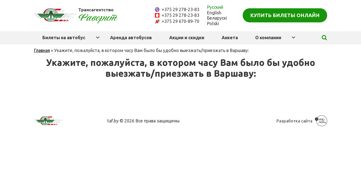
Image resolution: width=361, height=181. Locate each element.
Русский (215, 7)
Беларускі (217, 17)
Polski (213, 23)
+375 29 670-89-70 (180, 21)
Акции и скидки (186, 37)
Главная (42, 50)
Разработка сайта (294, 120)
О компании (268, 37)
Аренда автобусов (131, 37)
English (214, 12)
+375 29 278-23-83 (180, 9)
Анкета (230, 37)
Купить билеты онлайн (285, 15)
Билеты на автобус (63, 37)
